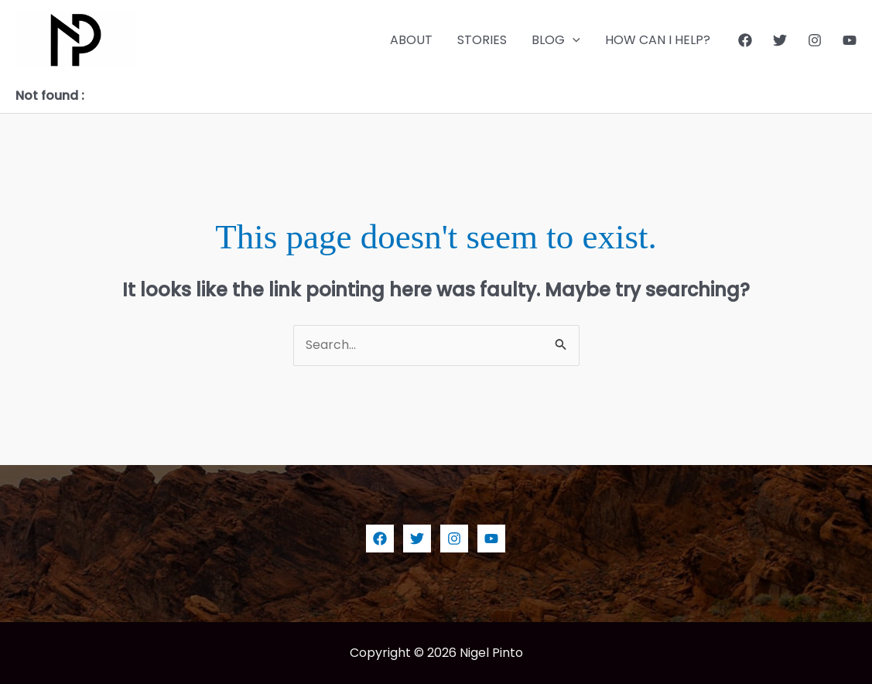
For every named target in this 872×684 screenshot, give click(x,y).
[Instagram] (815, 40)
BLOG (556, 40)
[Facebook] (745, 40)
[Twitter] (780, 40)
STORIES (482, 40)
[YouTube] (850, 40)
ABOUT (411, 40)
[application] (572, 40)
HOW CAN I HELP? (657, 40)
